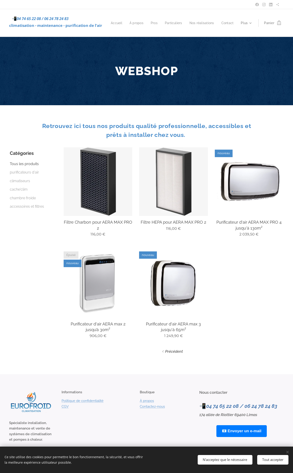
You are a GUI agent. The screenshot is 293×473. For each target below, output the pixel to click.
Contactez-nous (152, 406)
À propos (147, 401)
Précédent (174, 351)
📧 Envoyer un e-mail (242, 431)
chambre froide (23, 198)
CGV (65, 406)
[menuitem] (132, 23)
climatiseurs (20, 181)
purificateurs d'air (24, 172)
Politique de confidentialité (83, 401)
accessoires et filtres (27, 206)
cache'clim (19, 189)
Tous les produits (24, 164)
